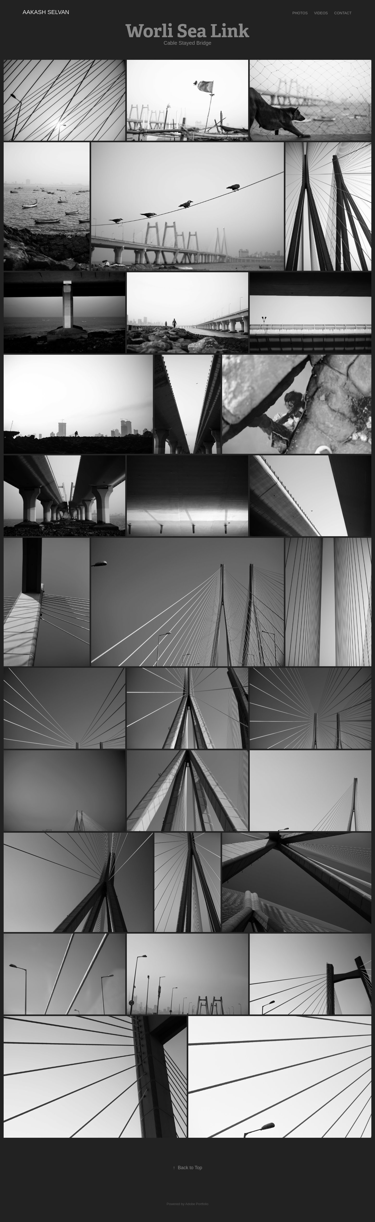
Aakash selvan (46, 12)
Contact (343, 13)
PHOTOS (300, 13)
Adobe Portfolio (196, 1204)
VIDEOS (321, 13)
